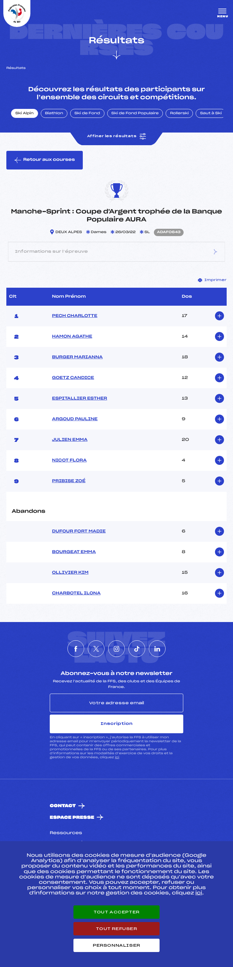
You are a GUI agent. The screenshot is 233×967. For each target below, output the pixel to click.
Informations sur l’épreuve (116, 251)
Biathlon (54, 113)
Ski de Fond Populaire (135, 113)
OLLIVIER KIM (70, 573)
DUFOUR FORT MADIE (79, 531)
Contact (63, 806)
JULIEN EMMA (69, 440)
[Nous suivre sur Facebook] (75, 648)
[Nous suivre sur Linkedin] (157, 648)
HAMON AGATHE (72, 337)
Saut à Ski (211, 113)
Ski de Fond (87, 113)
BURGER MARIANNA (77, 357)
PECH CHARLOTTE (74, 316)
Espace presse (72, 817)
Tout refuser (116, 929)
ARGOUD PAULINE (75, 419)
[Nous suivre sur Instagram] (116, 648)
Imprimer (212, 280)
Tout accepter (116, 912)
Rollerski (179, 113)
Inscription (116, 724)
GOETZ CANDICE (73, 378)
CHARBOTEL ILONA (76, 593)
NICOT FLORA (69, 461)
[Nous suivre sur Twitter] (96, 648)
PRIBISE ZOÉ (68, 481)
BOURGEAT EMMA (74, 552)
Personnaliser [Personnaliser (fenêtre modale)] (116, 945)
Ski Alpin (24, 113)
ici (117, 757)
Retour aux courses (44, 160)
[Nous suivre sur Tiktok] (137, 648)
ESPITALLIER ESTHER (79, 399)
